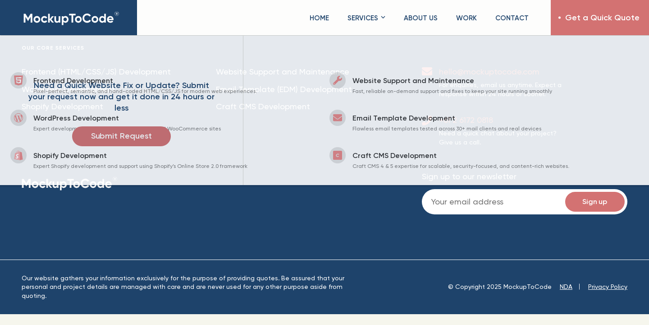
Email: (524, 201)
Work (466, 18)
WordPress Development (68, 89)
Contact (512, 18)
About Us (421, 18)
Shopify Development (62, 106)
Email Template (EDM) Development (284, 89)
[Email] (524, 201)
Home (319, 18)
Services (366, 18)
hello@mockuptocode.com (489, 71)
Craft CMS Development (263, 106)
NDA (566, 286)
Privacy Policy (607, 286)
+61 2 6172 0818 (466, 120)
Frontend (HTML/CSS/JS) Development (96, 71)
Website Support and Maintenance (282, 71)
